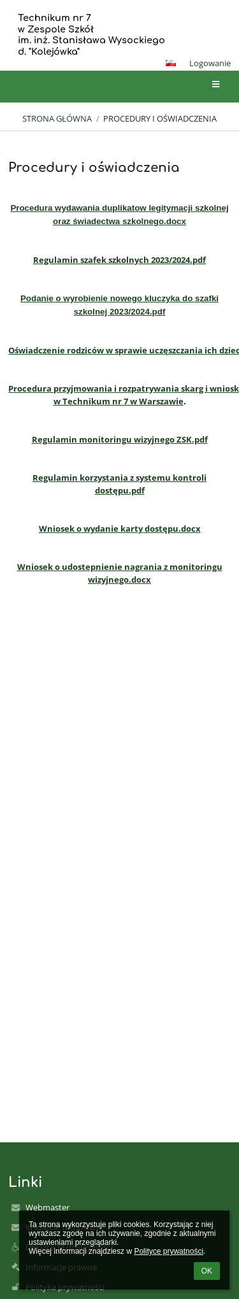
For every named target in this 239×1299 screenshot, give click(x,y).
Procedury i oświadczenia (160, 118)
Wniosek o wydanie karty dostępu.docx (120, 528)
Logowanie (210, 63)
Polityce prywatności (168, 1251)
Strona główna (57, 118)
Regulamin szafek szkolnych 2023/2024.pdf (119, 260)
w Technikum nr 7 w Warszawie (119, 401)
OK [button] (206, 1271)
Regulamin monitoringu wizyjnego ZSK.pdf (120, 439)
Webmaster (47, 1207)
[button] (170, 63)
